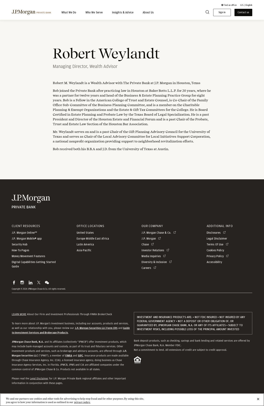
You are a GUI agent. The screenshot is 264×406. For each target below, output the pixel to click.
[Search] (207, 12)
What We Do (68, 12)
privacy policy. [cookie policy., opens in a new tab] (82, 404)
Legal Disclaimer (39, 380)
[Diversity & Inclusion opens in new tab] (157, 263)
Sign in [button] (222, 12)
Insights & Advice (123, 12)
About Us (148, 12)
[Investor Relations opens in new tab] (156, 252)
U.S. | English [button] (246, 5)
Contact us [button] (243, 12)
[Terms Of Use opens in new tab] (218, 246)
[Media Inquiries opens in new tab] (154, 258)
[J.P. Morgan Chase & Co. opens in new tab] (159, 234)
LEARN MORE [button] (19, 316)
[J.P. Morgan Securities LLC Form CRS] (96, 329)
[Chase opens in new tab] (148, 246)
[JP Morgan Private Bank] (31, 203)
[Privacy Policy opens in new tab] (218, 258)
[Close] (258, 401)
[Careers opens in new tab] (149, 269)
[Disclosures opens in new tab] (217, 234)
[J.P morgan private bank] (31, 12)
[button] (228, 5)
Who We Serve (94, 12)
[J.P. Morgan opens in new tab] (152, 240)
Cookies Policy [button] (215, 252)
